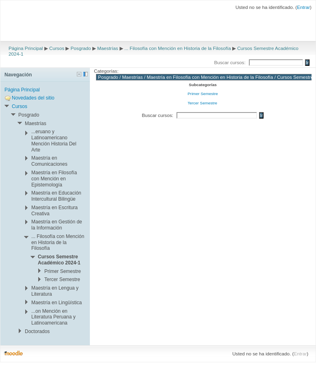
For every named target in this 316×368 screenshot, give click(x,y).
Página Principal (26, 48)
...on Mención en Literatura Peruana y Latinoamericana (53, 317)
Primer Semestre (202, 93)
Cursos (56, 48)
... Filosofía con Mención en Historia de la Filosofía (177, 48)
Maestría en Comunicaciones (49, 161)
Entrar (303, 7)
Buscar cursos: (230, 62)
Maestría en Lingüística (56, 302)
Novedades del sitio (33, 98)
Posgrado (81, 48)
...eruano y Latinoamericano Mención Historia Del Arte (53, 140)
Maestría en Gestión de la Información (56, 225)
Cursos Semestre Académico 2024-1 (59, 260)
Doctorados (37, 331)
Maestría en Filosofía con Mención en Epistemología (54, 179)
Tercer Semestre (202, 103)
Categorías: (106, 71)
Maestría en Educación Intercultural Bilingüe (56, 196)
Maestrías (107, 48)
